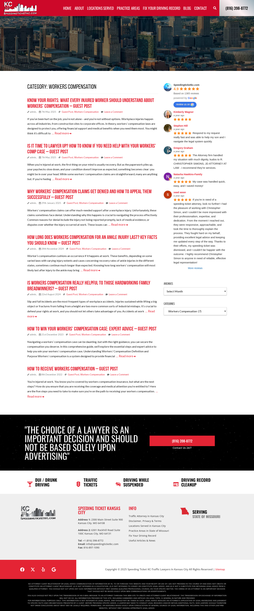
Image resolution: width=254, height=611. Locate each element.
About (79, 8)
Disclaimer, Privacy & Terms (145, 517)
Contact (200, 8)
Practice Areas (128, 8)
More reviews (195, 268)
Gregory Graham (183, 148)
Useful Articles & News (142, 537)
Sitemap (220, 566)
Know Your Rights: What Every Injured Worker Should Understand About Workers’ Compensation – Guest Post (90, 103)
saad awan (180, 192)
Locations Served (100, 8)
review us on (185, 104)
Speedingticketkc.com (186, 84)
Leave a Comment (113, 111)
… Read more (61, 133)
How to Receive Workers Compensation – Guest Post (72, 366)
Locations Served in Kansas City (147, 522)
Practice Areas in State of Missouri (149, 527)
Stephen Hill (181, 125)
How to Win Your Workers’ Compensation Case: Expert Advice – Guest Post (92, 326)
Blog (187, 8)
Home (67, 8)
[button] (215, 8)
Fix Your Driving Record (161, 8)
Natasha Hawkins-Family (188, 174)
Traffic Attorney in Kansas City (146, 512)
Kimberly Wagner (184, 112)
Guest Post (67, 111)
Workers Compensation (86, 111)
